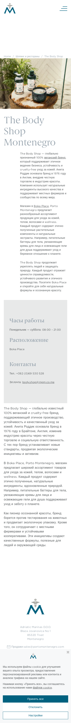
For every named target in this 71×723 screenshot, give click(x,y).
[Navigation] (63, 8)
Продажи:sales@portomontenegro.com (35, 647)
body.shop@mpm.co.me (38, 382)
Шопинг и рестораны (28, 56)
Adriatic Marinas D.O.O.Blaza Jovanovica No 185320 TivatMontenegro (35, 633)
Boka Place (41, 206)
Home (7, 56)
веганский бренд (55, 157)
